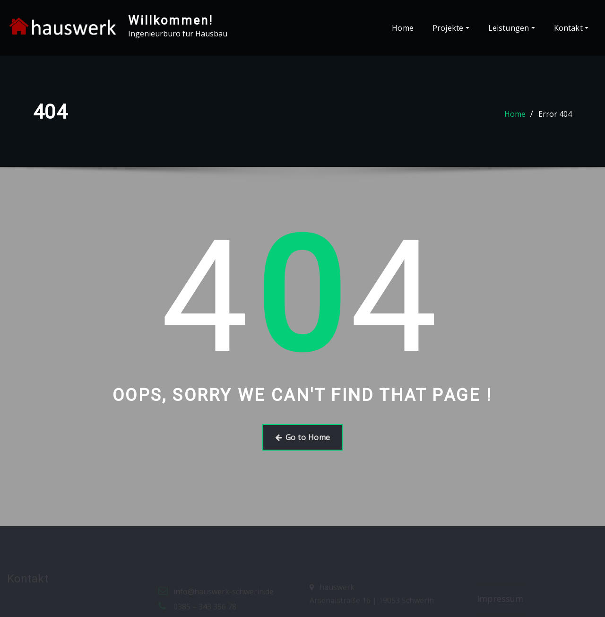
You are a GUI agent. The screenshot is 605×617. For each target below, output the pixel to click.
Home (403, 28)
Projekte (450, 28)
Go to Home (302, 437)
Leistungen (511, 28)
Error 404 (555, 114)
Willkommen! (170, 20)
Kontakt (571, 28)
